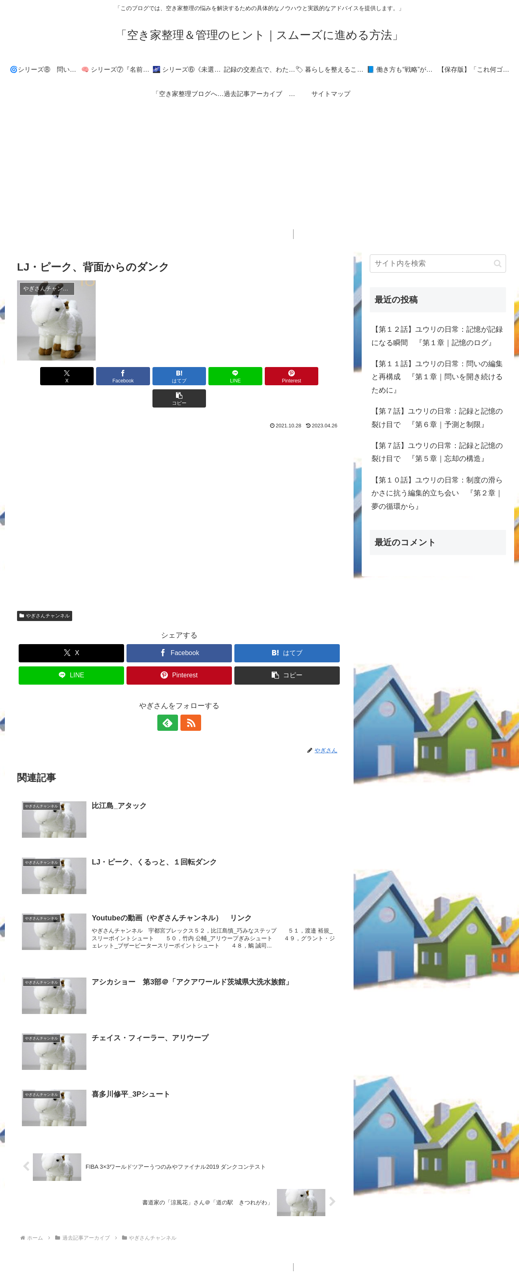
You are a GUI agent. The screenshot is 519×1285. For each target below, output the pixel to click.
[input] (438, 263)
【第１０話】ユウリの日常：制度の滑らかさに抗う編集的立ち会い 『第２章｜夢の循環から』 (437, 493)
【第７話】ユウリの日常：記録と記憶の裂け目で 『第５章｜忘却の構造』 (437, 452)
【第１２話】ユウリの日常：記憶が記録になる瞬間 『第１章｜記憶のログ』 (437, 335)
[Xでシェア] (43, 376)
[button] (315, 376)
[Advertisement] (259, 172)
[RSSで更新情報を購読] (188, 700)
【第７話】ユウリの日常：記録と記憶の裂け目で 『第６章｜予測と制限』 (437, 417)
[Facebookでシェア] (97, 376)
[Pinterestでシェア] (261, 376)
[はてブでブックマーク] (152, 376)
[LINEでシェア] (206, 376)
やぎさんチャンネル (44, 593)
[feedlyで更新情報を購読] (170, 700)
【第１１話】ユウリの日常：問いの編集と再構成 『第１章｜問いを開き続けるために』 (437, 377)
